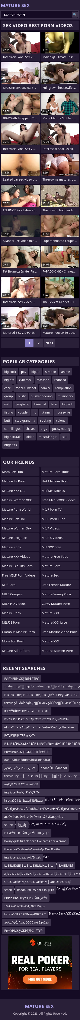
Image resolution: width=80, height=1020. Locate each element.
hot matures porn (55, 481)
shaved (31, 429)
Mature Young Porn (56, 594)
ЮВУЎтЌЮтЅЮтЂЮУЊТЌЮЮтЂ (26, 711)
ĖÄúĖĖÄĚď (66, 865)
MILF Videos (51, 528)
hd (34, 412)
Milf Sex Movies (53, 490)
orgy (44, 429)
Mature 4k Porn (13, 481)
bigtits (35, 372)
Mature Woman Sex (16, 528)
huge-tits (10, 445)
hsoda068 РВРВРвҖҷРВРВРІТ (25, 914)
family (45, 388)
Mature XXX (50, 613)
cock (7, 388)
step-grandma (25, 420)
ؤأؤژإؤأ (22, 825)
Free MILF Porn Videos (18, 575)
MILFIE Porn (11, 622)
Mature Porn (11, 547)
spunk (8, 825)
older (29, 437)
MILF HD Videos (14, 603)
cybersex (25, 380)
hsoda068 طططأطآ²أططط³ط (23, 800)
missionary (65, 396)
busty (22, 396)
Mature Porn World (16, 509)
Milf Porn (9, 585)
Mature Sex (50, 575)
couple (23, 412)
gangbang (22, 404)
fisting (8, 412)
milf (7, 404)
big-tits (9, 380)
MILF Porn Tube (53, 519)
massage (43, 380)
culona (60, 420)
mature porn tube (55, 472)
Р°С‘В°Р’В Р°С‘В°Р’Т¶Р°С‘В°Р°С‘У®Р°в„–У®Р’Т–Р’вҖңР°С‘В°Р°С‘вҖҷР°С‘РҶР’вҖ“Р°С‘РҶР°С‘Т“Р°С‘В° (40, 720)
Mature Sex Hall (13, 519)
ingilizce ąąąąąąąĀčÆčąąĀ (22, 857)
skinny (45, 412)
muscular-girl (48, 437)
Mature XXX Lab (14, 490)
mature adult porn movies (20, 649)
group (8, 396)
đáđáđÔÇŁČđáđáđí (54, 768)
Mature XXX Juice (54, 622)
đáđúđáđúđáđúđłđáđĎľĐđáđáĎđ (27, 760)
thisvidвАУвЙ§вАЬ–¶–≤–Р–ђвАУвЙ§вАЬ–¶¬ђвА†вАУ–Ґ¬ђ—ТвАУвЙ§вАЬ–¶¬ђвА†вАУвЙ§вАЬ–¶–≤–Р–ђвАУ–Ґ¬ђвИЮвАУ (36, 850)
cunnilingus (12, 429)
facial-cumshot (26, 388)
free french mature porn (56, 586)
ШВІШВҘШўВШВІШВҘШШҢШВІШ (29, 865)
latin (54, 404)
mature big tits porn (17, 566)
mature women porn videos (57, 651)
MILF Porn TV (52, 509)
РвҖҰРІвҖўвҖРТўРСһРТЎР (23, 930)
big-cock (10, 372)
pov (23, 372)
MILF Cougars (12, 594)
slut (65, 437)
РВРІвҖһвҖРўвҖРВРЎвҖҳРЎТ (25, 898)
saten (8, 890)
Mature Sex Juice (14, 537)
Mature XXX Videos (16, 556)
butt (7, 420)
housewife (63, 412)
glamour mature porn (18, 632)
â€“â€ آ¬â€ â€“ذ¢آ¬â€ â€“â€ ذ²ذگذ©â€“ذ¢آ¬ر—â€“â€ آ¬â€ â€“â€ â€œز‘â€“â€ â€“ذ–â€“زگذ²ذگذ (35, 817)
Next (49, 343)
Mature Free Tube (55, 556)
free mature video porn (59, 632)
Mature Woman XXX (17, 500)
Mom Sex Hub (12, 472)
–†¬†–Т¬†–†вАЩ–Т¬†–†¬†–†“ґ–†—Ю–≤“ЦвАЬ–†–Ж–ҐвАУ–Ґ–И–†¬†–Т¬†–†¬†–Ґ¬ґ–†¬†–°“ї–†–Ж (39, 728)
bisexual (40, 404)
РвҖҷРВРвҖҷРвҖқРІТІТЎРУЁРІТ (27, 752)
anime (65, 372)
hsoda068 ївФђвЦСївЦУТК (35, 890)
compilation (63, 388)
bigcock (67, 404)
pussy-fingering (42, 396)
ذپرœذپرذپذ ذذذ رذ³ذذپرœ (20, 768)
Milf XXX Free (51, 547)
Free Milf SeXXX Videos (59, 500)
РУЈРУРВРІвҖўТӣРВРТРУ (21, 678)
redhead (60, 380)
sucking (45, 420)
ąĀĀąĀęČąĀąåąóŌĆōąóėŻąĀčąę (26, 922)
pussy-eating (61, 429)
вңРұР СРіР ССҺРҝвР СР (21, 784)
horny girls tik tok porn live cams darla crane (35, 841)
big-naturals (12, 437)
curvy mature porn (56, 603)
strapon (50, 372)
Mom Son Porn (13, 641)
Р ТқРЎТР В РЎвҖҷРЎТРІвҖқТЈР (26, 833)
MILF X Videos (52, 537)
